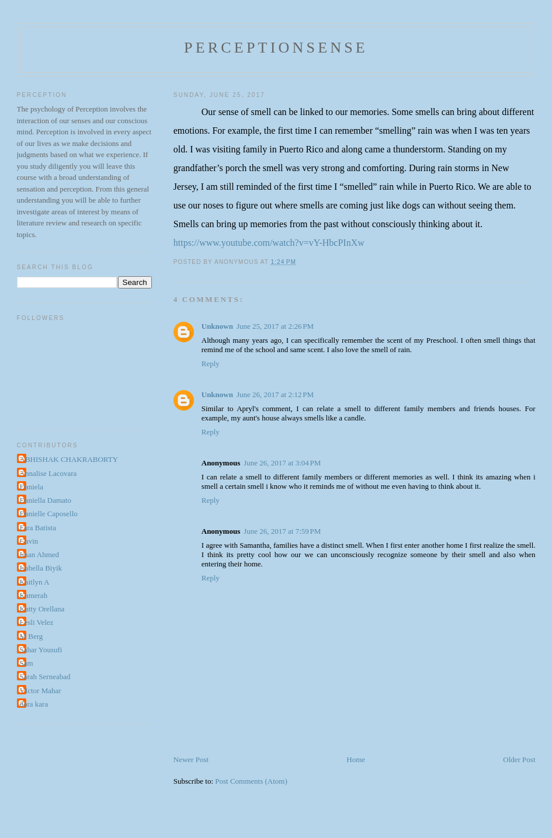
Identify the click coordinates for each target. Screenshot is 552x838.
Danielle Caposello (49, 513)
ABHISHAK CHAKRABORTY (69, 459)
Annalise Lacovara (48, 473)
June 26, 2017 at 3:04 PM (282, 462)
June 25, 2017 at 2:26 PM (275, 326)
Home (355, 759)
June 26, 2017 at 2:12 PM (275, 394)
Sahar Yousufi (41, 649)
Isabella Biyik (41, 568)
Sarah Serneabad (45, 676)
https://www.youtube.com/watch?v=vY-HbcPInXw (268, 243)
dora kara (34, 704)
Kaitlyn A (35, 582)
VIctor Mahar (40, 690)
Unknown (217, 326)
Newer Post (191, 759)
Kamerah (34, 595)
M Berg (31, 636)
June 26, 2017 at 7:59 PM (282, 531)
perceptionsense (276, 47)
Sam (26, 663)
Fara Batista (38, 527)
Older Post (519, 759)
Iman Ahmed (40, 554)
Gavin (29, 541)
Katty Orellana (42, 608)
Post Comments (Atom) (251, 781)
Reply (211, 363)
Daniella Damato (45, 500)
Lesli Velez (37, 622)
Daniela (31, 486)
